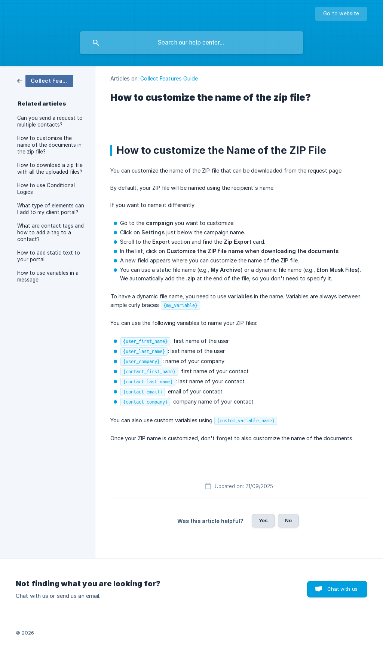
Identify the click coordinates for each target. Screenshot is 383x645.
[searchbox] (191, 42)
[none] (341, 14)
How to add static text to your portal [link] (48, 256)
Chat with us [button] (342, 589)
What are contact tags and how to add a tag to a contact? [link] (50, 232)
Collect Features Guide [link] (169, 78)
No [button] (288, 520)
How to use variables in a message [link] (48, 276)
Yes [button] (263, 520)
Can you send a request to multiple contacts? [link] (50, 121)
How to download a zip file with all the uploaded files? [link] (50, 168)
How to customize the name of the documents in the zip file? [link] (49, 145)
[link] (45, 80)
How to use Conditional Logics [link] (46, 188)
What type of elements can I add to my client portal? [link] (50, 209)
